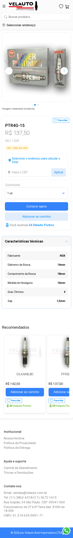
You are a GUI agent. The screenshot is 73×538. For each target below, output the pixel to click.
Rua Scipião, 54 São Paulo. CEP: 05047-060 (34, 502)
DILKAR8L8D (25, 374)
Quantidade (12, 185)
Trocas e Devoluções (18, 472)
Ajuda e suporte (15, 461)
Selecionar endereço (21, 25)
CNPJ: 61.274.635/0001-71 (23, 515)
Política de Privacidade (20, 443)
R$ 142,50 (13, 384)
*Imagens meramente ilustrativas (18, 108)
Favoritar (63, 120)
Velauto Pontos (20, 405)
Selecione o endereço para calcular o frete (36, 160)
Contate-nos (12, 486)
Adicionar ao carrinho (36, 216)
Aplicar (58, 172)
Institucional (12, 432)
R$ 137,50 (17, 133)
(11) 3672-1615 (45, 497)
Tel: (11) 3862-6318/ (19, 497)
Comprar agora (36, 206)
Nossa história (14, 438)
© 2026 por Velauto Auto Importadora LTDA (36, 532)
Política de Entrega (17, 448)
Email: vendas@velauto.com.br (25, 493)
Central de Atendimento (20, 468)
